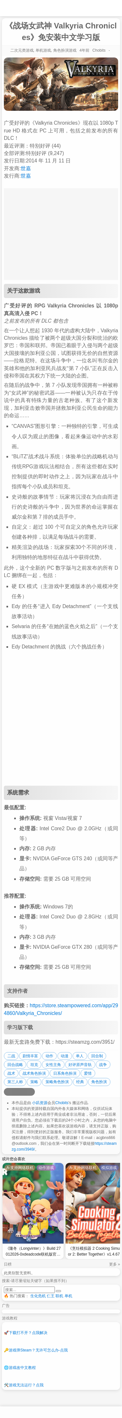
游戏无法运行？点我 (24, 1385)
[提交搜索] (58, 1291)
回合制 (97, 1056)
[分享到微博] (8, 1092)
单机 (68, 1296)
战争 (103, 1064)
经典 (80, 1082)
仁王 (51, 1296)
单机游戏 (43, 50)
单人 (80, 1056)
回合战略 (15, 1064)
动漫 (64, 1056)
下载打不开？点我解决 (25, 1332)
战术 (11, 1073)
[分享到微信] (23, 1092)
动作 (49, 1056)
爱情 (88, 1073)
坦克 (34, 1064)
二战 (11, 1056)
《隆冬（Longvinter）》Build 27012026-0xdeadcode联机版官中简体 (33, 1252)
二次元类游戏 (22, 50)
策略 (34, 1082)
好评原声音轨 (80, 1064)
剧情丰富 (30, 1056)
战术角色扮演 (34, 1073)
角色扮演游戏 (64, 50)
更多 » (114, 1264)
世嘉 (26, 168)
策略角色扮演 (57, 1082)
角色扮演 (99, 1082)
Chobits (61, 1103)
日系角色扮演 (64, 1073)
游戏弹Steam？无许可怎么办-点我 (36, 1350)
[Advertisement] (60, 718)
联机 (59, 1296)
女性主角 (53, 1064)
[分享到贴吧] (31, 1092)
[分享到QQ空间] (15, 1092)
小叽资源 (39, 1103)
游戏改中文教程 (20, 1367)
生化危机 (38, 1296)
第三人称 (15, 1082)
